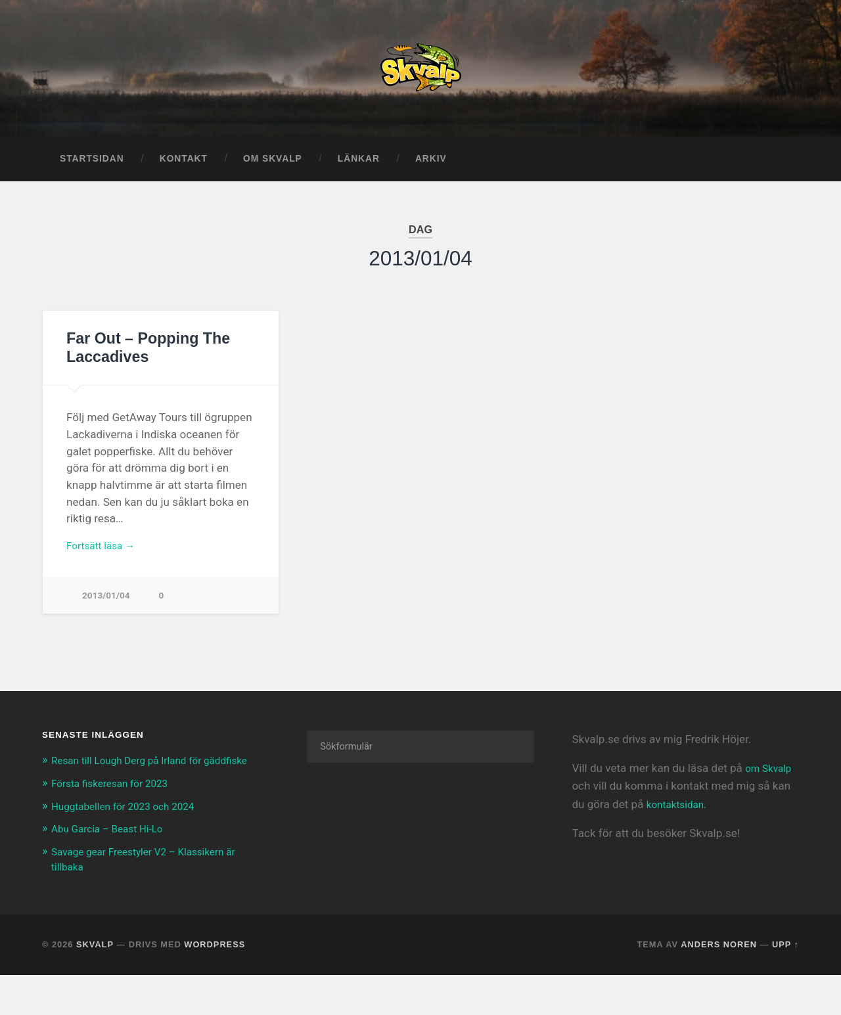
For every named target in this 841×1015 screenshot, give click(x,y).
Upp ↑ (785, 970)
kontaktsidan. (680, 817)
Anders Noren (719, 970)
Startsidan (92, 169)
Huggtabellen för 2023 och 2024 (131, 833)
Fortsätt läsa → (104, 557)
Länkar (359, 169)
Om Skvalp (272, 169)
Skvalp (95, 970)
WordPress (214, 970)
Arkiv (431, 169)
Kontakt (184, 169)
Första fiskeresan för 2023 (116, 810)
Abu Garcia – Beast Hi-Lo (114, 856)
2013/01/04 (107, 608)
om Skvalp (771, 781)
